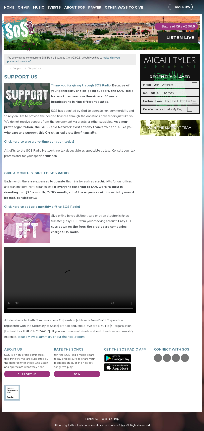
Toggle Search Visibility (197, 7)
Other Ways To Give (124, 7)
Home (9, 7)
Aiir (123, 425)
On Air (23, 7)
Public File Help (109, 419)
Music (38, 7)
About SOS (74, 7)
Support (18, 68)
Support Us (27, 374)
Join (77, 374)
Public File (91, 419)
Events (54, 7)
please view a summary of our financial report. (51, 337)
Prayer (94, 7)
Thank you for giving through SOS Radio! (81, 85)
